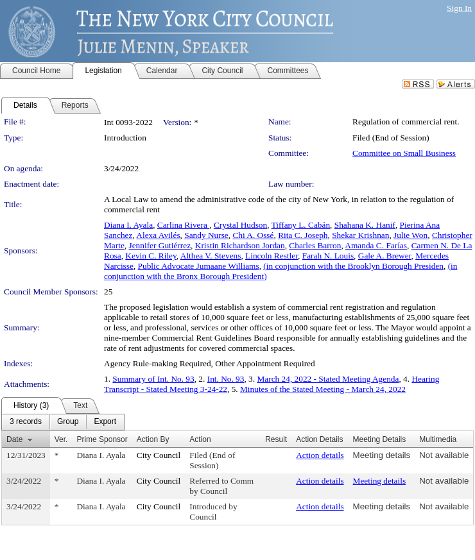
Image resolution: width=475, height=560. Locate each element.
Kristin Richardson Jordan (240, 245)
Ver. (61, 439)
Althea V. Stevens (210, 255)
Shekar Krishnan (360, 235)
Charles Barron (315, 245)
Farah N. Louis (328, 255)
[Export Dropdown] (105, 422)
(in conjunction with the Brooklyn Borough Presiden (353, 266)
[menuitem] (25, 422)
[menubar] (63, 422)
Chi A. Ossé (252, 235)
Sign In (459, 8)
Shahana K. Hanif (364, 225)
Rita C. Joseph (302, 235)
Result (276, 439)
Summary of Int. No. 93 (153, 379)
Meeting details (382, 455)
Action (200, 439)
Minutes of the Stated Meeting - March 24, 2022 (323, 389)
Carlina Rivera (183, 225)
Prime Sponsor (101, 439)
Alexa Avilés (158, 235)
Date (14, 439)
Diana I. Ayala (128, 225)
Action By (153, 439)
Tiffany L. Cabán (301, 225)
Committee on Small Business (404, 153)
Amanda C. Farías (376, 245)
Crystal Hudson (240, 225)
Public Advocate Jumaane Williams (198, 266)
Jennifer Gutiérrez (160, 245)
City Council (159, 455)
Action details (319, 455)
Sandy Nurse (206, 235)
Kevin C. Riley (150, 255)
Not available (444, 455)
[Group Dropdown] (67, 422)
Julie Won (410, 235)
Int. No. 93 (226, 379)
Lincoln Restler (271, 255)
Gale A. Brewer (384, 255)
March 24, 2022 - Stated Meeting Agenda (328, 379)
